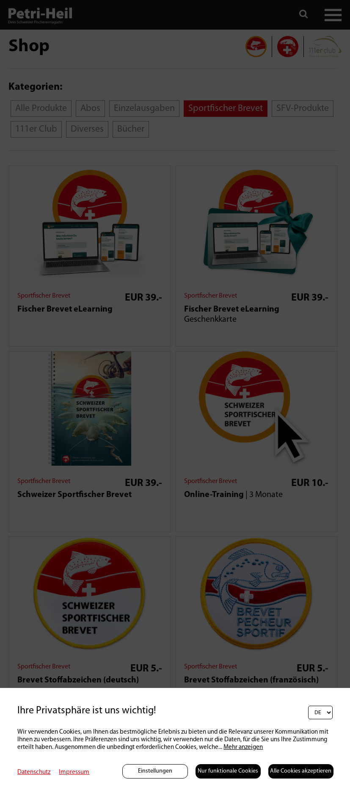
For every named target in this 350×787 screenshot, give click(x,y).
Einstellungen (155, 771)
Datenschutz (33, 772)
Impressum (74, 772)
